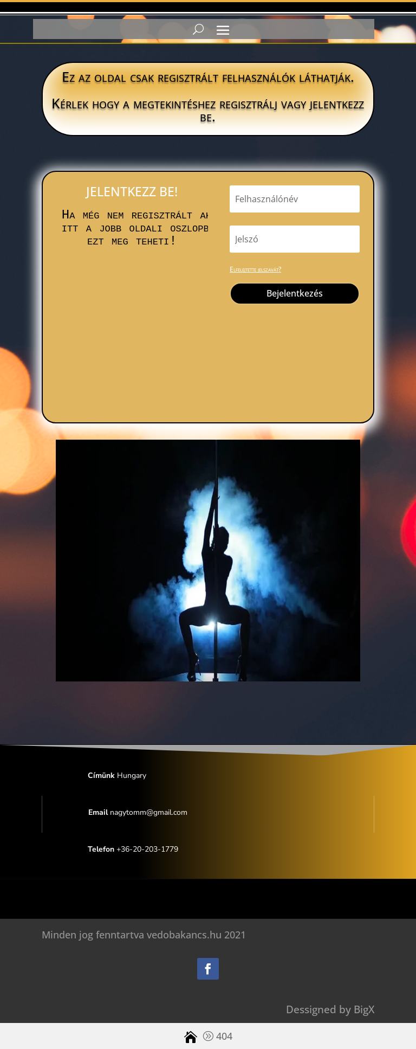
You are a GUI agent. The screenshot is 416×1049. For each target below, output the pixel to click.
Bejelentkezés (294, 293)
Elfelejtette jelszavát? (255, 269)
